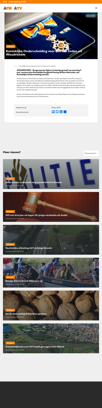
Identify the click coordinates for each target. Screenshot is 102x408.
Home (15, 66)
